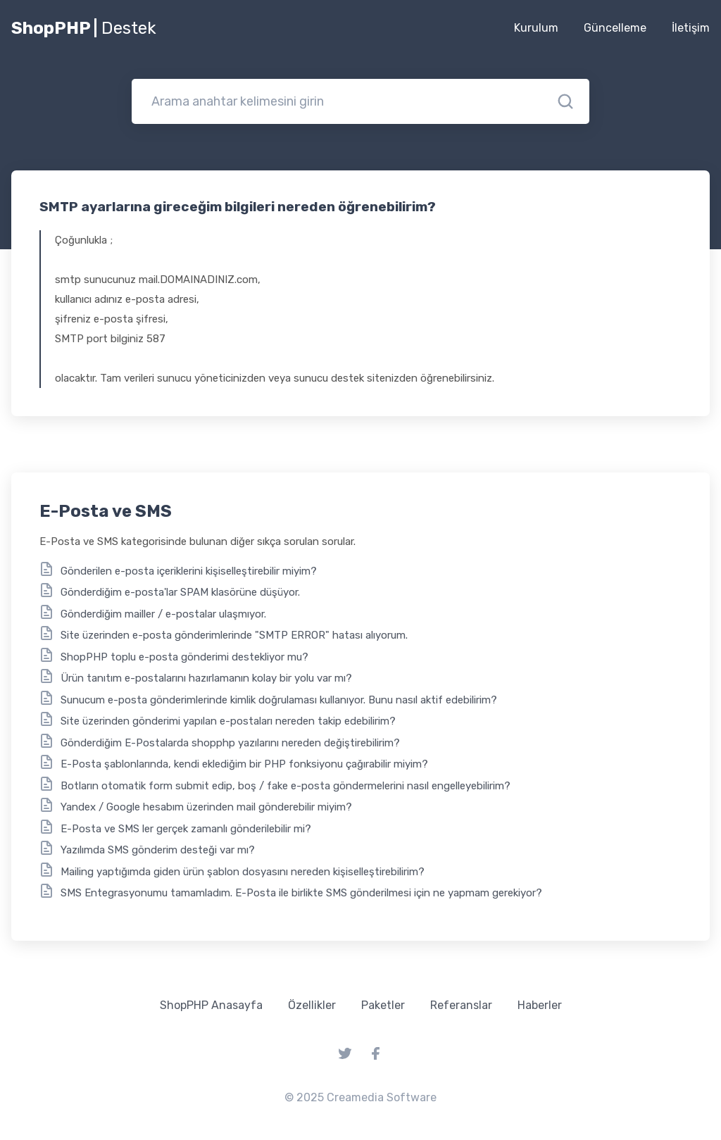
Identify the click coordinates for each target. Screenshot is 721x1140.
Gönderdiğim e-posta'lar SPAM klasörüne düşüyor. (180, 592)
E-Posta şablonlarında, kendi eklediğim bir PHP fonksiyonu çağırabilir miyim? (244, 764)
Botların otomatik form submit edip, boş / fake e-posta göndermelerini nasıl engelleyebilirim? (285, 785)
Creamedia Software (382, 1097)
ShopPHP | (83, 28)
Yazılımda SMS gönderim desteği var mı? (158, 850)
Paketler (383, 1005)
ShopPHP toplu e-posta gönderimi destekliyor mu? (184, 657)
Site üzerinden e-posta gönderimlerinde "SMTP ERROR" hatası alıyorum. (234, 635)
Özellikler (312, 1005)
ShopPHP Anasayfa (211, 1005)
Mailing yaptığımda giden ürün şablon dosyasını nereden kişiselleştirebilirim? (243, 871)
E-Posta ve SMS (105, 511)
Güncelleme (615, 28)
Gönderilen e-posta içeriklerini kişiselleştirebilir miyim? (189, 571)
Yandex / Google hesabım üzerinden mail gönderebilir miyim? (206, 807)
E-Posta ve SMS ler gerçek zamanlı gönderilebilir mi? (186, 828)
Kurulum (536, 28)
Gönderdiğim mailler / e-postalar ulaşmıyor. (163, 614)
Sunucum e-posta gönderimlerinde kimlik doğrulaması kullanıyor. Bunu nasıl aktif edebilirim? (279, 700)
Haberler (540, 1005)
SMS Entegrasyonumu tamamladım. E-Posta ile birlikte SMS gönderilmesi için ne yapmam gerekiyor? (301, 893)
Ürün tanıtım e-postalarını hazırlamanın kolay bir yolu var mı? (206, 678)
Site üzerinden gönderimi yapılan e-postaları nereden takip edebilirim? (228, 721)
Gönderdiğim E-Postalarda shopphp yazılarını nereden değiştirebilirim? (230, 743)
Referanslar (461, 1005)
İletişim (691, 28)
